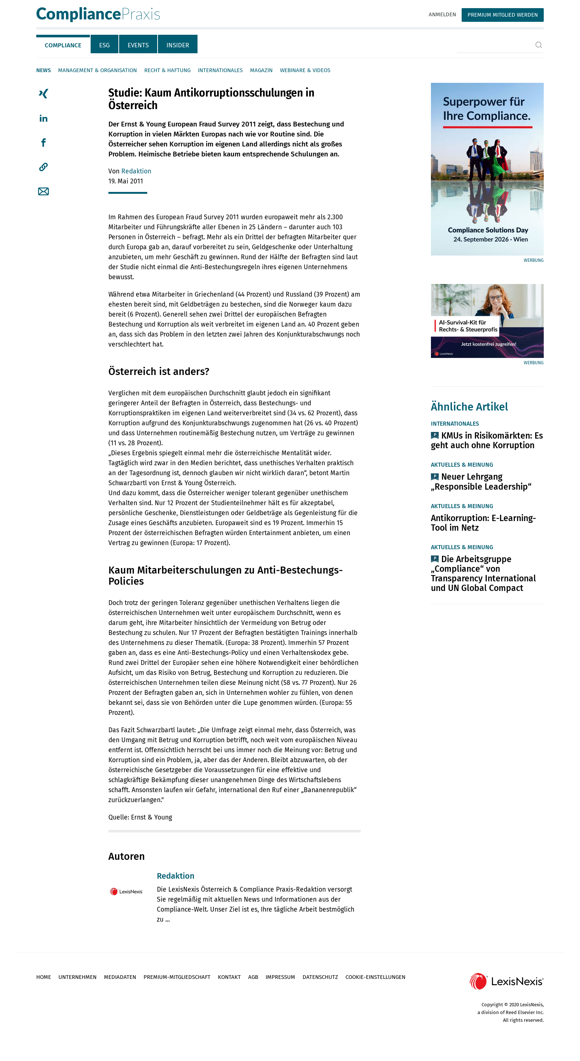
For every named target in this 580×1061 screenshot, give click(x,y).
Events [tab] (138, 45)
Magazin (261, 70)
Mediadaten (120, 977)
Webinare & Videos (305, 70)
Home (43, 977)
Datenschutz (320, 977)
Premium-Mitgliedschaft (177, 977)
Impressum (280, 977)
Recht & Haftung (167, 70)
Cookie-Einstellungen (375, 977)
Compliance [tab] (63, 45)
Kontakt (229, 977)
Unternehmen (77, 977)
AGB (253, 977)
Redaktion (136, 171)
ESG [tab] (104, 45)
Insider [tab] (177, 45)
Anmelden (442, 14)
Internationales (220, 70)
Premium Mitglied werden (503, 14)
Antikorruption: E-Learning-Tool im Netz (483, 523)
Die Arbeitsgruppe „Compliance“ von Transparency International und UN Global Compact (483, 573)
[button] (43, 167)
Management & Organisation (97, 70)
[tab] (63, 44)
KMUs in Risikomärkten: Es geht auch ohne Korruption (487, 440)
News (43, 70)
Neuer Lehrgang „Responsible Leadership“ (481, 481)
